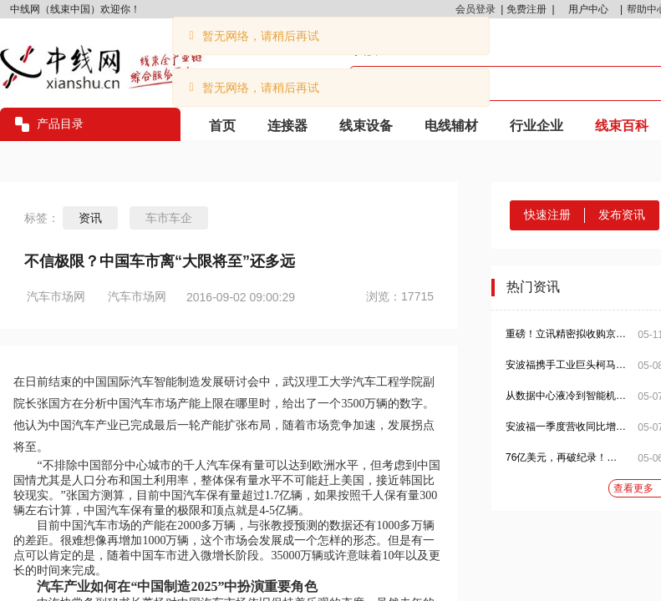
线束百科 (621, 126)
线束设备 (366, 126)
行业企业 (536, 126)
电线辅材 (451, 126)
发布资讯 (621, 214)
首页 (222, 126)
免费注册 (526, 9)
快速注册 (547, 214)
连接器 (287, 126)
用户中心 (588, 9)
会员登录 (475, 9)
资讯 (90, 218)
